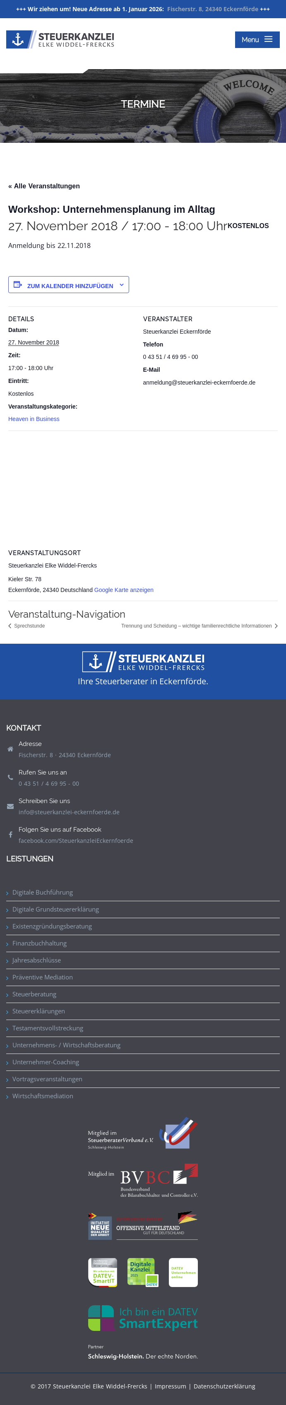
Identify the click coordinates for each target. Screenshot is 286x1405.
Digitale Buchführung (42, 892)
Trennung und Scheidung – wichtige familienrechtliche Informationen (197, 626)
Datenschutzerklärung (224, 1386)
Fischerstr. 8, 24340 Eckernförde (212, 9)
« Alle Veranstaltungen (44, 186)
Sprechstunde (29, 626)
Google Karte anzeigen (124, 590)
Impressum (170, 1386)
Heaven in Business (34, 419)
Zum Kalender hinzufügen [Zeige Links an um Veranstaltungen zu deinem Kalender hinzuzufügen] (70, 286)
